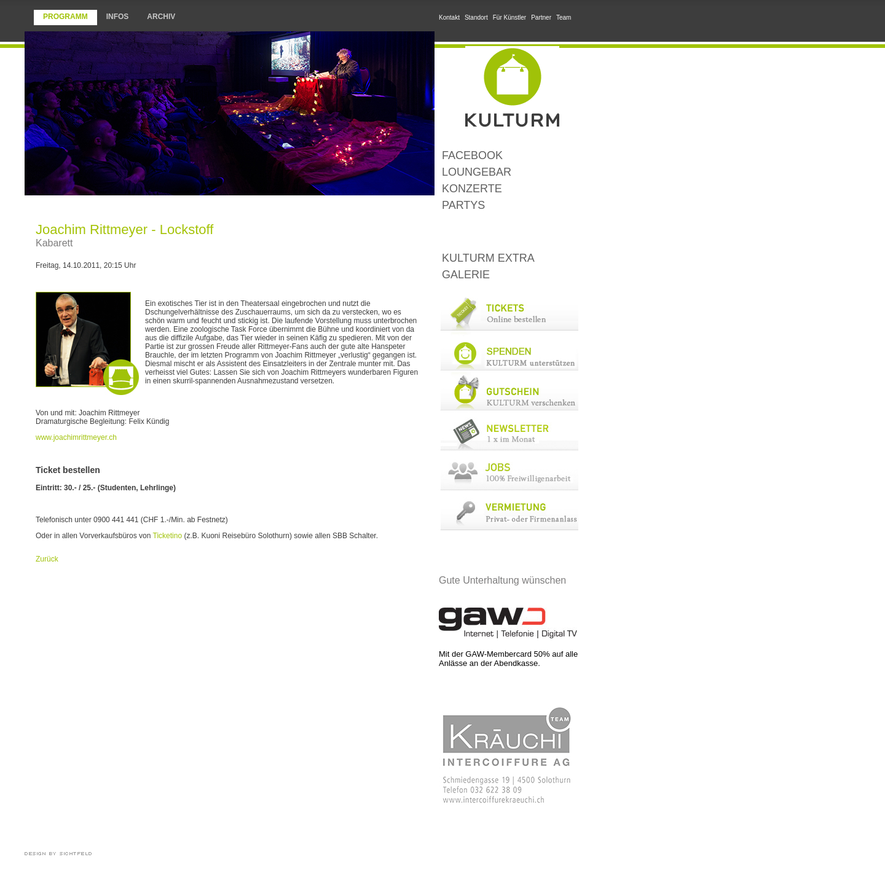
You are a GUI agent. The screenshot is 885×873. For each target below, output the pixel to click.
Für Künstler (509, 17)
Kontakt (449, 17)
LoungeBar (476, 172)
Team (563, 17)
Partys (463, 205)
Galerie (466, 274)
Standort (476, 17)
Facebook (472, 155)
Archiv (161, 16)
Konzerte (472, 188)
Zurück (47, 559)
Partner (541, 17)
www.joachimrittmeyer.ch (76, 437)
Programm (65, 16)
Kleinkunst (508, 232)
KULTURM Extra (488, 258)
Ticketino (168, 535)
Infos (117, 16)
